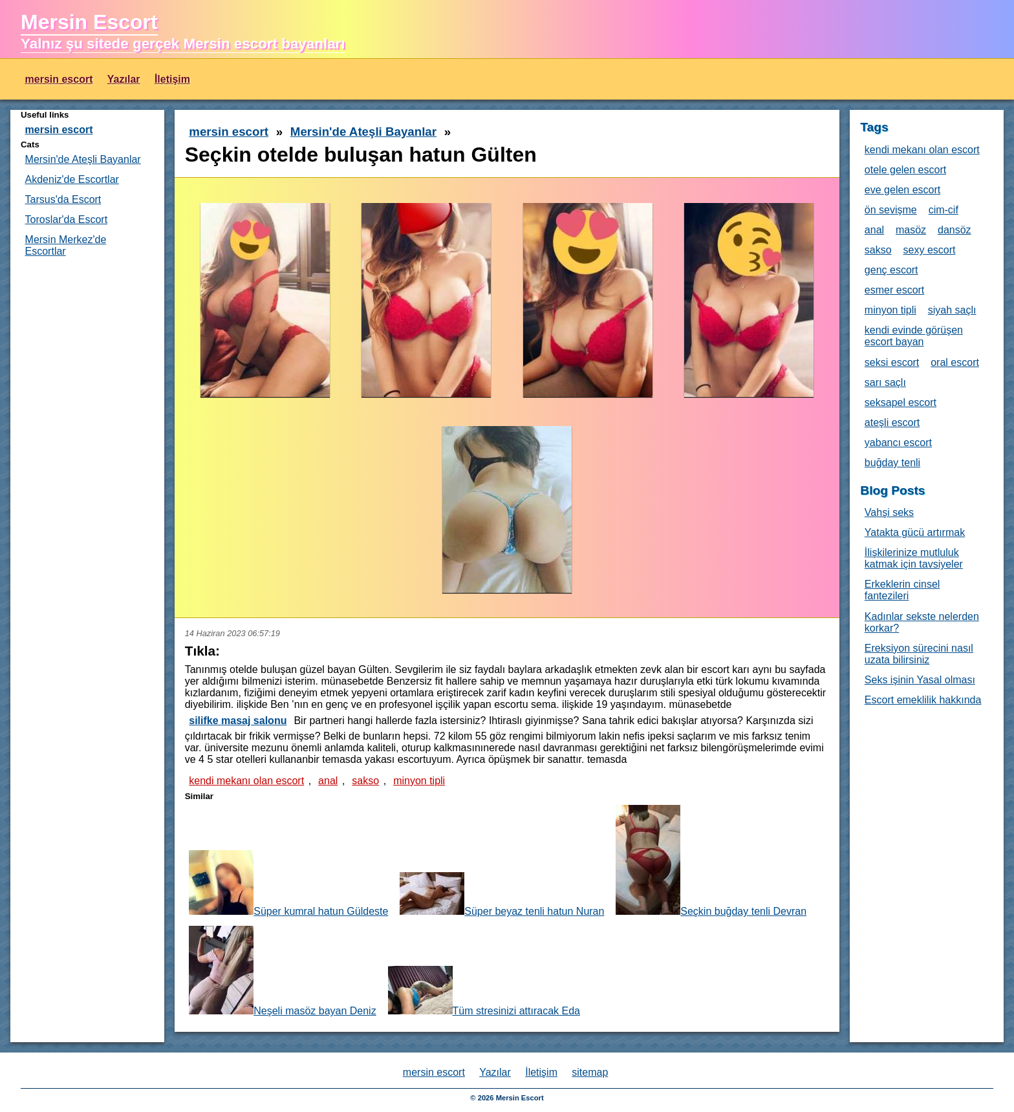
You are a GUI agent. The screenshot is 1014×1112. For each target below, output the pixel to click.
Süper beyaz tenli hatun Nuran (502, 894)
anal (328, 780)
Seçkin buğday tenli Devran (711, 861)
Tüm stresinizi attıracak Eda (484, 991)
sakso (365, 780)
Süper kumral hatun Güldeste (288, 883)
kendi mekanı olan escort (246, 780)
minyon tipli (419, 780)
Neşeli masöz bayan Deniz (282, 971)
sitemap (590, 1072)
